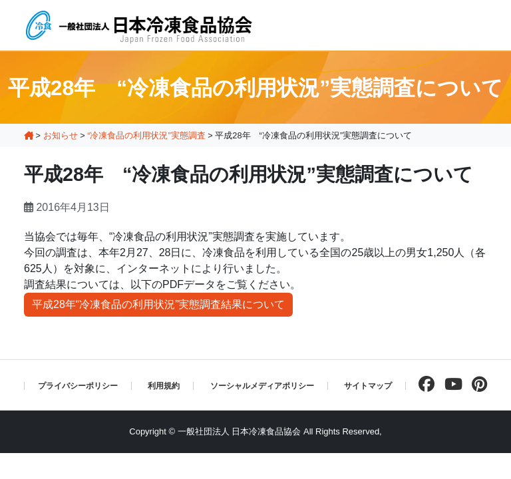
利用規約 (164, 386)
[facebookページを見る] (423, 384)
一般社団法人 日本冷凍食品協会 (239, 431)
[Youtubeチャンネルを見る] (450, 384)
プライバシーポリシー (78, 386)
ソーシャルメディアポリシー (262, 386)
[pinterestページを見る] (476, 384)
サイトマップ (368, 386)
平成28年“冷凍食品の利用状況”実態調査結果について (158, 304)
